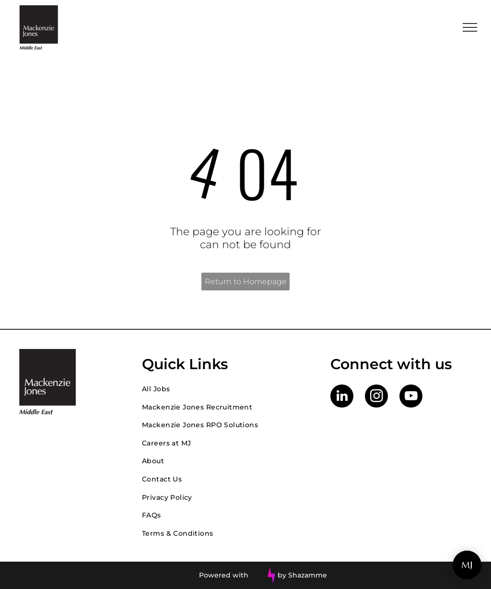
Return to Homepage (246, 281)
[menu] (469, 27)
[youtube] (410, 397)
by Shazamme (302, 575)
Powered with (223, 575)
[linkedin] (341, 397)
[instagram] (376, 397)
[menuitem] (226, 389)
